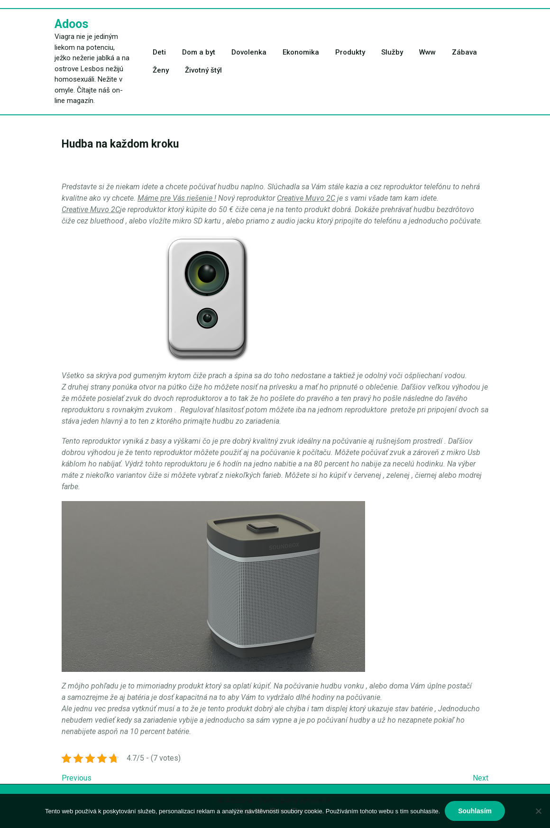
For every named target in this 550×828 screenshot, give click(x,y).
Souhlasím (475, 811)
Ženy (161, 70)
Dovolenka (248, 52)
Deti (159, 52)
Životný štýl (203, 70)
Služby (392, 52)
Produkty (350, 52)
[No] (538, 811)
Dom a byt (198, 52)
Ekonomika (301, 52)
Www (427, 52)
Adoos (71, 24)
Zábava (464, 52)
